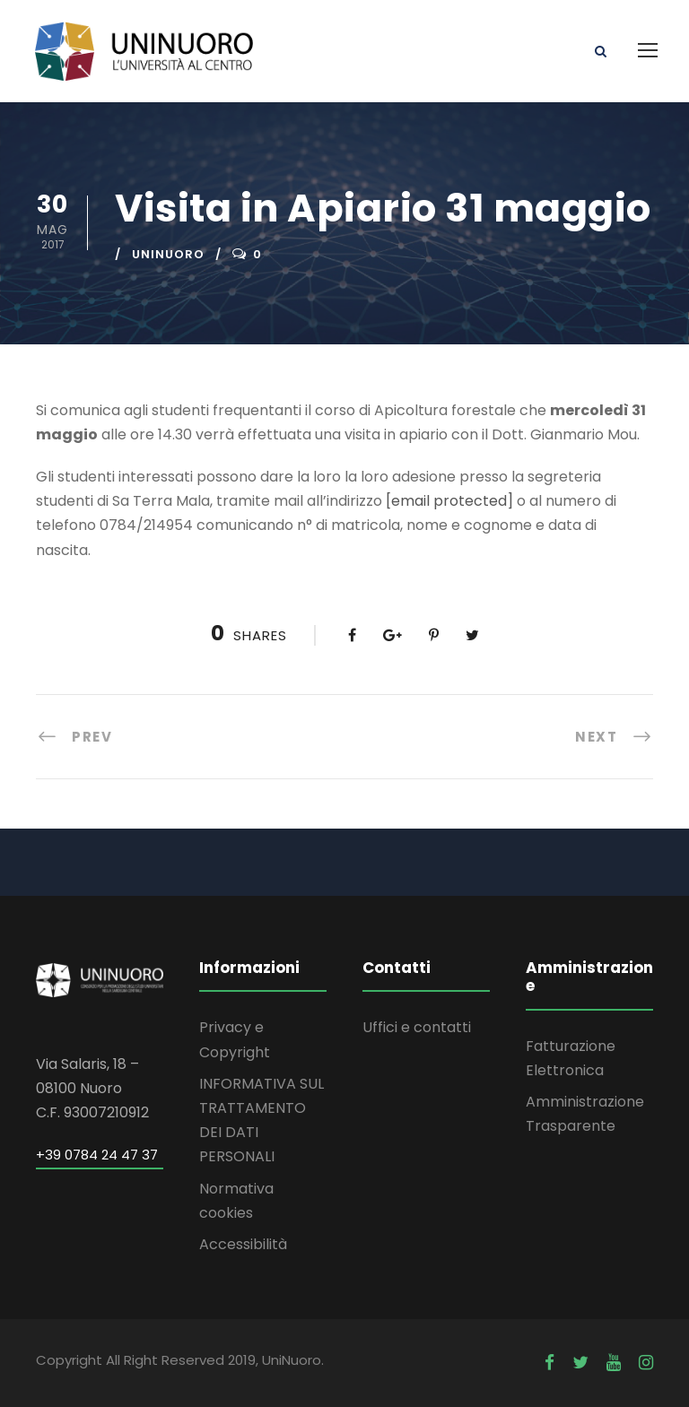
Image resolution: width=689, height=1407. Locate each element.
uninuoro (168, 254)
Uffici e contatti (416, 1027)
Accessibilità (243, 1244)
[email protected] (449, 501)
